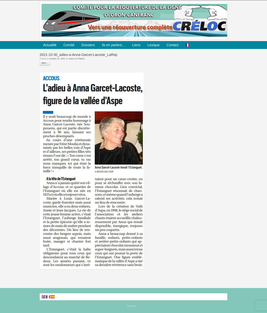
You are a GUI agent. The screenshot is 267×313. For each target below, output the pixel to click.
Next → (45, 63)
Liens (136, 45)
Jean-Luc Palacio (77, 58)
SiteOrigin (131, 306)
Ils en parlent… (113, 45)
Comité (68, 45)
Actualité (49, 45)
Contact (173, 45)
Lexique (153, 45)
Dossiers (88, 45)
